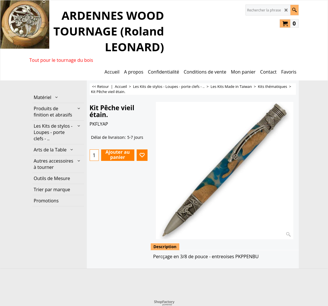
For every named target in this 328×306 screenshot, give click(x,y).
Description (165, 246)
